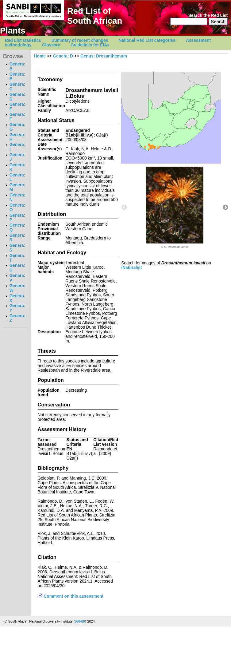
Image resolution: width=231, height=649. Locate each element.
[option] (175, 207)
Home (40, 56)
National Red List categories (147, 40)
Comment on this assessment (71, 596)
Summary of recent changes (80, 40)
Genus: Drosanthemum (103, 56)
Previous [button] (124, 207)
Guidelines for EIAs (90, 45)
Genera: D (63, 56)
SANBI (80, 621)
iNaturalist (131, 267)
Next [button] (225, 207)
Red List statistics (23, 40)
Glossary (51, 45)
